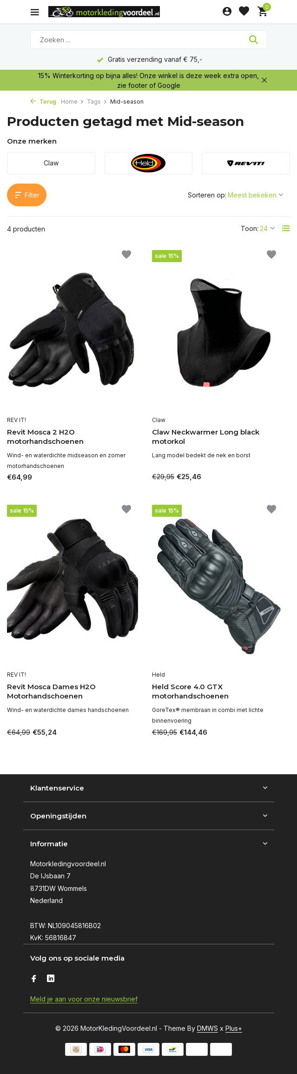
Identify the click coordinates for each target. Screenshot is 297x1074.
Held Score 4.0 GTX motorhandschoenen (190, 691)
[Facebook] (34, 979)
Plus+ (233, 1028)
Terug (43, 101)
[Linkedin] (50, 979)
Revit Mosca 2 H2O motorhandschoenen (45, 437)
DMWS (207, 1028)
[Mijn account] (227, 12)
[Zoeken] (148, 39)
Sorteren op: (207, 195)
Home (72, 101)
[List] (286, 228)
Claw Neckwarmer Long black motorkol (205, 437)
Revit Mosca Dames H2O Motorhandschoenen (51, 691)
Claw (158, 419)
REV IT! (16, 419)
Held (158, 674)
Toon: (249, 228)
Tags (97, 101)
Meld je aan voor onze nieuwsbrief (84, 999)
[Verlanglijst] (244, 11)
